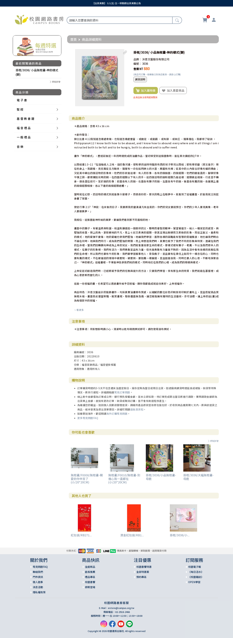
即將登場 (90, 587)
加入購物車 (145, 90)
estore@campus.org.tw (121, 608)
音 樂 (20, 146)
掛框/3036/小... (179, 535)
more (213, 440)
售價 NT (138, 69)
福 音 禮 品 (24, 128)
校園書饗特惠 (144, 567)
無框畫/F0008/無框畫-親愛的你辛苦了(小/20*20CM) (87, 478)
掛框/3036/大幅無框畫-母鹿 (198, 477)
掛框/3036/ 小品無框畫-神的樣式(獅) (37, 72)
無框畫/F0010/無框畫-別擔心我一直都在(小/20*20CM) (124, 478)
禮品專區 (90, 577)
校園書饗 (90, 582)
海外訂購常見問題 (116, 413)
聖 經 (20, 109)
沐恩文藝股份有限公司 (155, 59)
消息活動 (38, 587)
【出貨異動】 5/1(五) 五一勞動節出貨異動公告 (116, 3)
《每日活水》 (196, 572)
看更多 (79, 310)
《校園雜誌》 (196, 577)
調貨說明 (140, 79)
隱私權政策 (39, 592)
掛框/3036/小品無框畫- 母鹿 (161, 477)
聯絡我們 (38, 572)
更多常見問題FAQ (87, 418)
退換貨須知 (136, 409)
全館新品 (90, 567)
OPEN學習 (194, 582)
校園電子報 (194, 567)
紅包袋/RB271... (81, 535)
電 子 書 (22, 100)
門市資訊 (38, 577)
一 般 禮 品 (24, 137)
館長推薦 (90, 572)
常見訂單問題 (122, 392)
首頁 (73, 39)
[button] (125, 52)
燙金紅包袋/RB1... (132, 535)
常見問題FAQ (40, 567)
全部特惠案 (142, 572)
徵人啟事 (38, 582)
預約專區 (141, 577)
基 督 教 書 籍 (25, 118)
